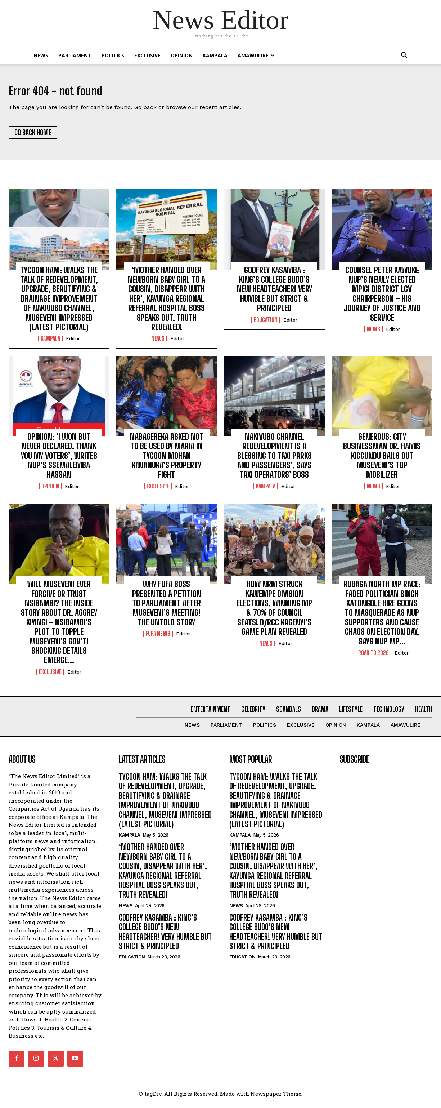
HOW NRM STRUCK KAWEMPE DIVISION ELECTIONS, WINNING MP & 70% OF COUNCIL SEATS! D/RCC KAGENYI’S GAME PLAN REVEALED (274, 612)
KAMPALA (215, 55)
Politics (113, 55)
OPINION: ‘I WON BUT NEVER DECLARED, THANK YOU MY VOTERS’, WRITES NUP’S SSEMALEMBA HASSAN (59, 460)
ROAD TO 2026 (373, 657)
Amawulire (256, 55)
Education (266, 324)
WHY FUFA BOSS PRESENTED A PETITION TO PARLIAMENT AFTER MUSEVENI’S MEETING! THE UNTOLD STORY (166, 607)
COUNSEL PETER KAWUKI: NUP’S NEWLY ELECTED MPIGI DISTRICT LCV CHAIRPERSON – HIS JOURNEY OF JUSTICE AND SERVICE (381, 298)
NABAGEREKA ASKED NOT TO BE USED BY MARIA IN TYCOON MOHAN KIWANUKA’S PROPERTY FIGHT (166, 460)
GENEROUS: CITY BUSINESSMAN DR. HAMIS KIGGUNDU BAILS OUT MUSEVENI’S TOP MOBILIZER (382, 460)
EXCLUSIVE (147, 55)
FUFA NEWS (157, 638)
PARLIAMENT (74, 55)
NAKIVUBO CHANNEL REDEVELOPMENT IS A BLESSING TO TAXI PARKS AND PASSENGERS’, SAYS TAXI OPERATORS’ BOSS (274, 460)
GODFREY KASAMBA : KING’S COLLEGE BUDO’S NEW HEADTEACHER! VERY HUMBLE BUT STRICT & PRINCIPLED (274, 293)
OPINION (182, 55)
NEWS (40, 55)
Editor (73, 343)
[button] (404, 56)
